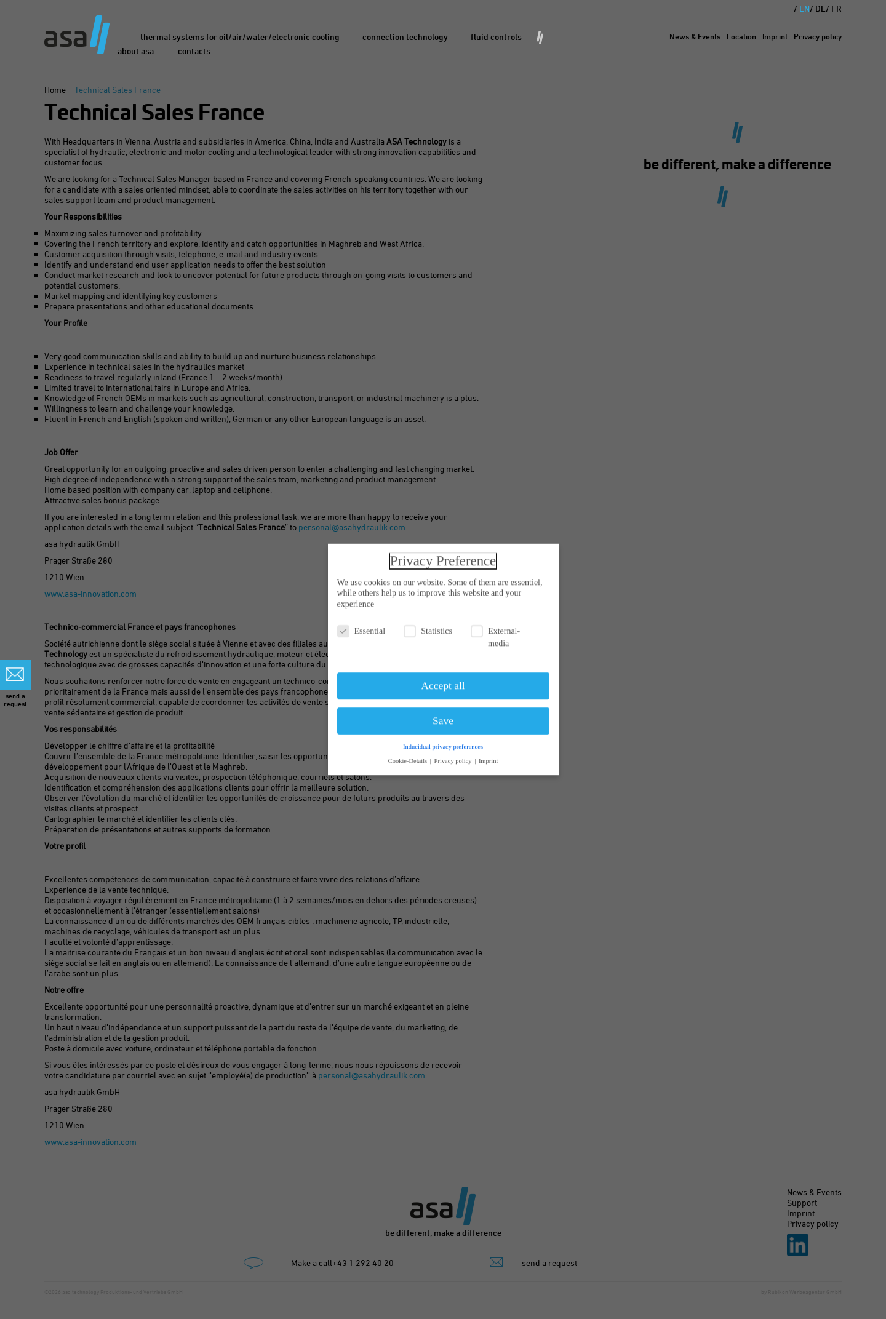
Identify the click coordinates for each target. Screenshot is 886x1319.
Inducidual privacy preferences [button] (443, 741)
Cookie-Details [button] (408, 755)
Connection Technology (405, 36)
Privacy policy (818, 36)
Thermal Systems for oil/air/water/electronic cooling (240, 36)
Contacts (194, 51)
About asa (136, 51)
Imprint (775, 36)
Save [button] (443, 715)
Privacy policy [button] (454, 755)
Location (741, 36)
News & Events (694, 36)
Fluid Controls (496, 36)
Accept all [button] (443, 680)
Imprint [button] (488, 755)
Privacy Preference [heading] (443, 555)
